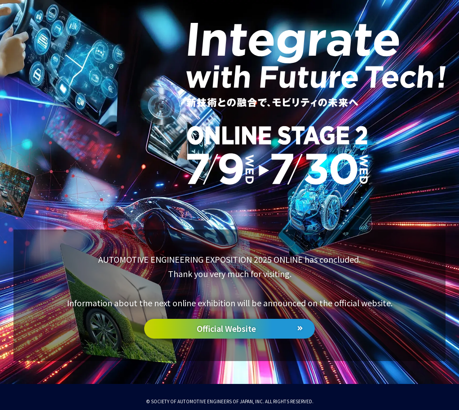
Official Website (226, 328)
